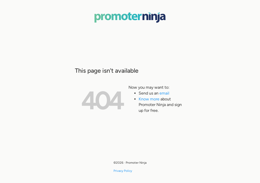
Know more (149, 99)
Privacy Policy (122, 171)
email (164, 93)
